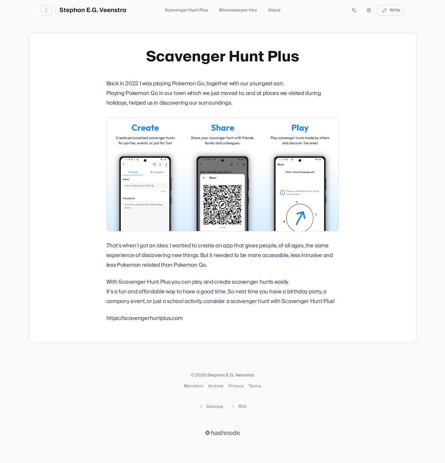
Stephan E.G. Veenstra (92, 10)
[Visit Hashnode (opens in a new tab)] (223, 433)
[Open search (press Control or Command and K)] (354, 10)
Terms (254, 386)
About (274, 10)
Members (193, 386)
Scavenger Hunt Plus (186, 10)
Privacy (236, 386)
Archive (215, 386)
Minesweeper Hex (238, 10)
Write (391, 10)
